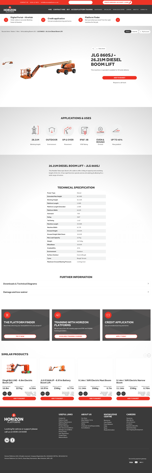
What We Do (130, 420)
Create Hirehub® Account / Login (116, 2)
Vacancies (129, 418)
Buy (68, 9)
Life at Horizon (130, 422)
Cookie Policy (63, 435)
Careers (128, 9)
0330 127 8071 (34, 2)
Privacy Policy (63, 431)
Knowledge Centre (118, 9)
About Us (136, 9)
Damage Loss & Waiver (65, 430)
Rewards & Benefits (132, 426)
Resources (107, 420)
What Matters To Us (87, 420)
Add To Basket (119, 78)
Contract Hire (59, 9)
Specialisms (107, 9)
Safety (83, 424)
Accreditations (85, 428)
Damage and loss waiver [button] (15, 292)
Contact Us (24, 2)
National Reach (63, 424)
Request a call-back (119, 82)
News (105, 428)
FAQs (105, 426)
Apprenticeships (131, 428)
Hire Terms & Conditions (66, 428)
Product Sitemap (64, 426)
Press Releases (108, 424)
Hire (50, 9)
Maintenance (98, 9)
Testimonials (85, 422)
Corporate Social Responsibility (90, 426)
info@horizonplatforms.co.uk (49, 2)
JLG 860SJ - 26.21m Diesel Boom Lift (50, 31)
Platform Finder (63, 420)
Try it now (20, 336)
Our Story (84, 418)
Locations (129, 424)
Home (13, 31)
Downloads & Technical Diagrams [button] (20, 283)
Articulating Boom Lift (28, 31)
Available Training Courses (70, 336)
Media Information (109, 430)
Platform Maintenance (65, 422)
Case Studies (108, 422)
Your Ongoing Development (134, 430)
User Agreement (64, 433)
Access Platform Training (82, 9)
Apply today (121, 336)
